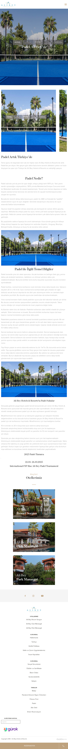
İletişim (34, 681)
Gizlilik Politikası (34, 646)
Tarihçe (34, 642)
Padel (34, 703)
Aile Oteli (34, 708)
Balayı (34, 691)
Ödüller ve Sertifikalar (34, 668)
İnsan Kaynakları (34, 655)
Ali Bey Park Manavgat (34, 628)
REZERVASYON (29, 746)
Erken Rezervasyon (34, 712)
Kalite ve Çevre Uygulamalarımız (34, 650)
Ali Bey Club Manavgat (34, 624)
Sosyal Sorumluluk (34, 664)
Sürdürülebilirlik (34, 677)
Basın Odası (34, 673)
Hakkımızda (34, 638)
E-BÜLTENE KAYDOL (10, 718)
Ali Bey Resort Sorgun (34, 620)
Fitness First (34, 699)
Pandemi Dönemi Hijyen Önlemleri (34, 695)
